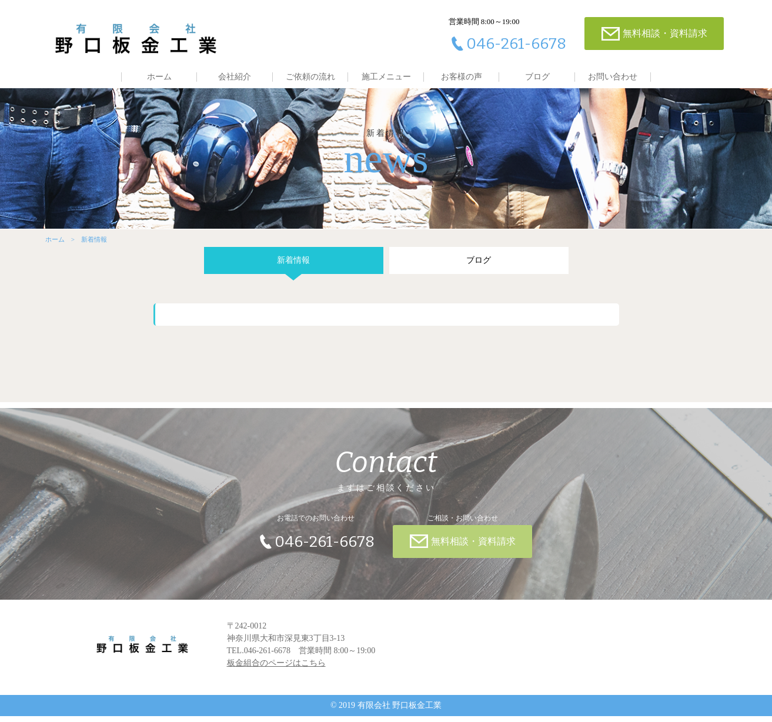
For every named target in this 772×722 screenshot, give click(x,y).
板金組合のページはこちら (276, 668)
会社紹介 (234, 76)
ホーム (159, 76)
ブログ (537, 76)
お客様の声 (461, 76)
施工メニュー (386, 76)
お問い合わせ (612, 76)
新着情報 (292, 266)
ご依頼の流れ (310, 76)
